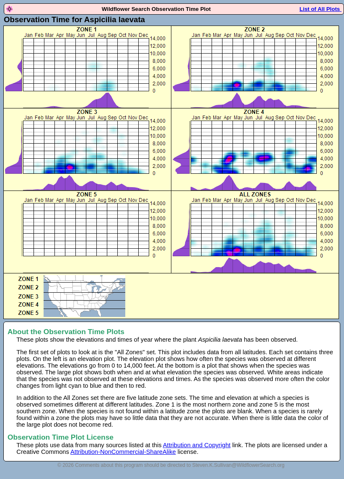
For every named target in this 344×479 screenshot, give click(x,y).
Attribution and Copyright (196, 445)
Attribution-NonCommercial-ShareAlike (123, 451)
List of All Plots (320, 9)
